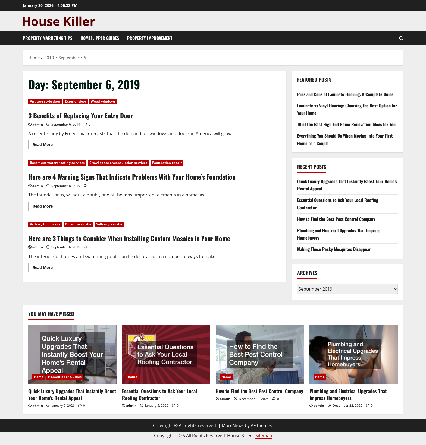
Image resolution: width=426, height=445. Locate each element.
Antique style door (45, 101)
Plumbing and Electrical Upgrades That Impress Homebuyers (348, 394)
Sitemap (263, 435)
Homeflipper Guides (99, 38)
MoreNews (233, 425)
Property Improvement (149, 38)
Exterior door (75, 101)
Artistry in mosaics (45, 224)
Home (38, 376)
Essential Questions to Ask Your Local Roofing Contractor (159, 394)
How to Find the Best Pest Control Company (336, 219)
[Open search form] (401, 38)
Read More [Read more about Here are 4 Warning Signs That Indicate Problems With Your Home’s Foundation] (45, 207)
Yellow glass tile (109, 224)
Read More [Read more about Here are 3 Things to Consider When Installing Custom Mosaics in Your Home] (45, 268)
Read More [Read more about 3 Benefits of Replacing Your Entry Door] (45, 145)
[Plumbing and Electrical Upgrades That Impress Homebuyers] (353, 354)
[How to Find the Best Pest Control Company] (260, 354)
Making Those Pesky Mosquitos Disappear (334, 249)
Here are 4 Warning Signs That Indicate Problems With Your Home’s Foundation (132, 177)
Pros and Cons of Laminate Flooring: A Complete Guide (345, 94)
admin (37, 124)
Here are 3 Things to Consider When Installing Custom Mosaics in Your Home (129, 238)
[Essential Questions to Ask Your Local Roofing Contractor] (166, 354)
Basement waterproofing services (57, 162)
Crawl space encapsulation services (118, 162)
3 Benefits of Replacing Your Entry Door (80, 115)
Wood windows (103, 101)
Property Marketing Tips (47, 38)
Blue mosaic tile (78, 224)
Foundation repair (167, 162)
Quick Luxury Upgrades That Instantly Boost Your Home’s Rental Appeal (72, 394)
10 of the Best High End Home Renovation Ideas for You (346, 124)
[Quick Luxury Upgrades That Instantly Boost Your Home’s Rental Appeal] (72, 354)
